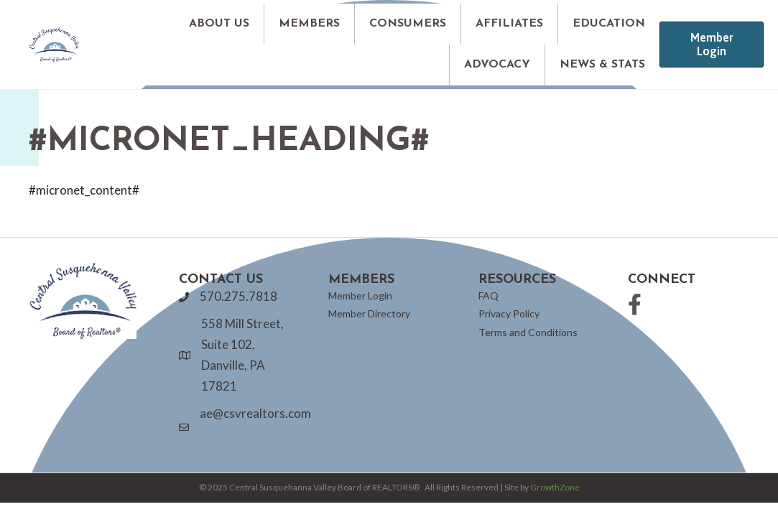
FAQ (488, 295)
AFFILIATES (509, 23)
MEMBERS (309, 23)
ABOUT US (219, 23)
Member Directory (369, 313)
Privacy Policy (508, 313)
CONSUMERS (407, 23)
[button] (711, 44)
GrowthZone (555, 487)
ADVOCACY (497, 64)
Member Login (360, 295)
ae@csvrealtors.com (255, 413)
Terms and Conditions (528, 332)
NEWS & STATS (602, 64)
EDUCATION (609, 23)
